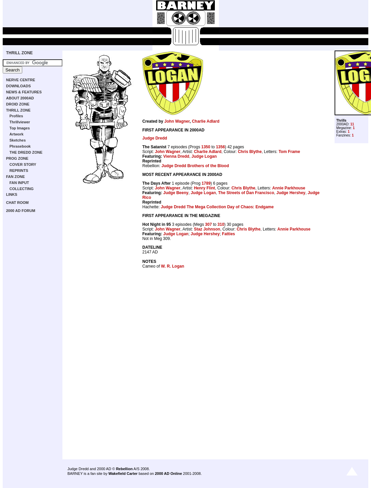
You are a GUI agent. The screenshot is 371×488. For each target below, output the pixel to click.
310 (221, 224)
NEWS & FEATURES (24, 92)
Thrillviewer (19, 122)
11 (352, 124)
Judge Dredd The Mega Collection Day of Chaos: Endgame (217, 207)
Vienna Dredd (176, 156)
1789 (206, 183)
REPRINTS (18, 171)
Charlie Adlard (206, 121)
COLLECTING (21, 189)
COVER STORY (22, 164)
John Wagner (177, 121)
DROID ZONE (17, 104)
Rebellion (124, 469)
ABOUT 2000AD (20, 98)
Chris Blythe (250, 151)
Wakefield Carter (122, 473)
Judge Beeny (176, 192)
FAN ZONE (15, 177)
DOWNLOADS (18, 86)
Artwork (16, 134)
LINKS (11, 194)
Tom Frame (289, 151)
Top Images (19, 128)
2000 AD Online (168, 473)
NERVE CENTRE (20, 80)
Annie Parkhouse (288, 188)
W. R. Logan (172, 266)
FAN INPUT (19, 183)
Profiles (16, 116)
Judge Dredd (154, 138)
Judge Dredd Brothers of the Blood (195, 165)
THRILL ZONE (19, 53)
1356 (220, 147)
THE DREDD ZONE (25, 152)
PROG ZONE (17, 158)
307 (208, 224)
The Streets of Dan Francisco (246, 192)
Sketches (17, 140)
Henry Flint (204, 188)
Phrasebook (20, 146)
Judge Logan (204, 156)
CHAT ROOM (17, 203)
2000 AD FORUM (20, 211)
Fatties (228, 234)
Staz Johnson (207, 229)
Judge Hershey (290, 192)
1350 (205, 147)
